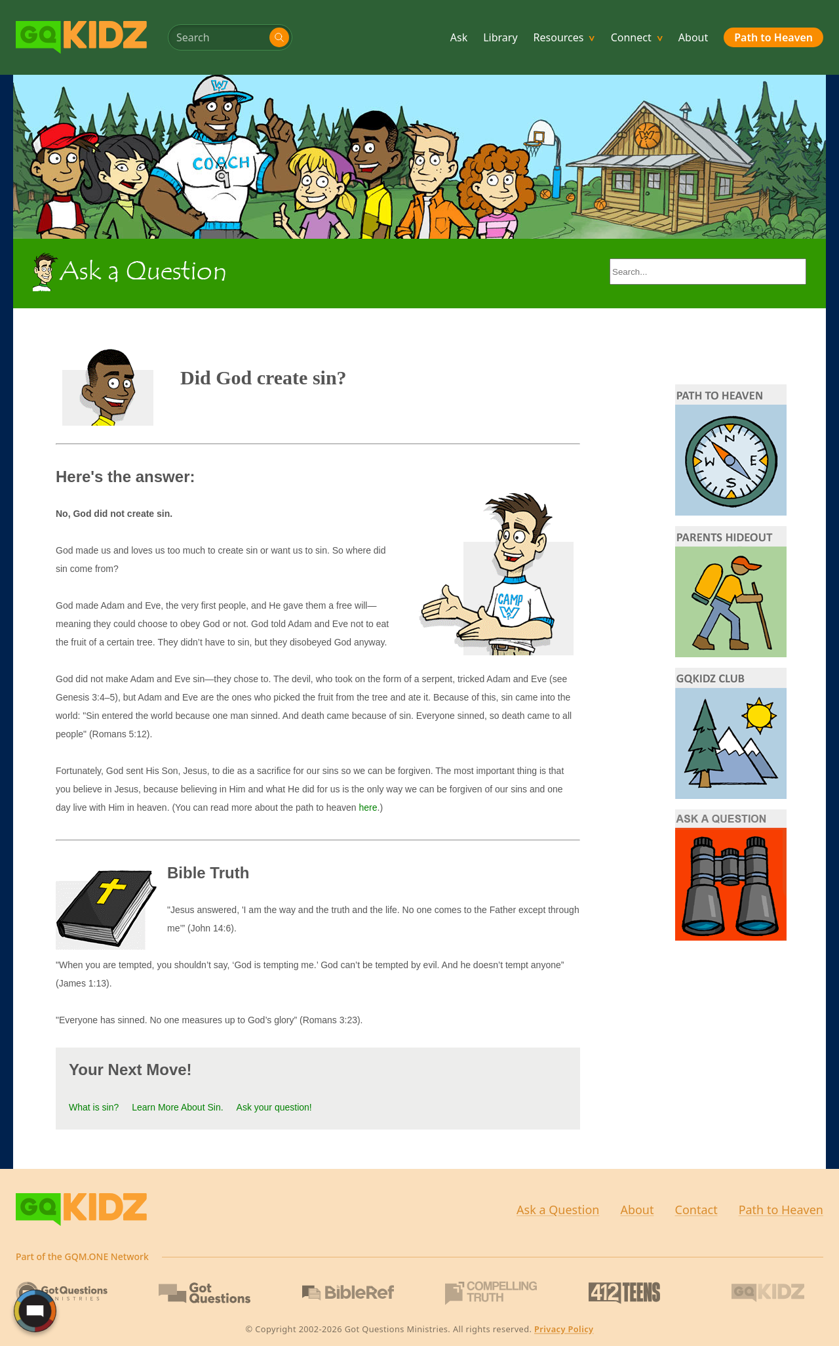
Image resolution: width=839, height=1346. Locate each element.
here (368, 807)
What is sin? (94, 1107)
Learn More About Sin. (177, 1107)
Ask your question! (274, 1107)
